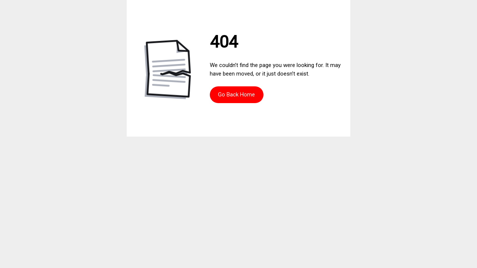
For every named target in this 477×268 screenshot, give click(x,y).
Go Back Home (236, 94)
